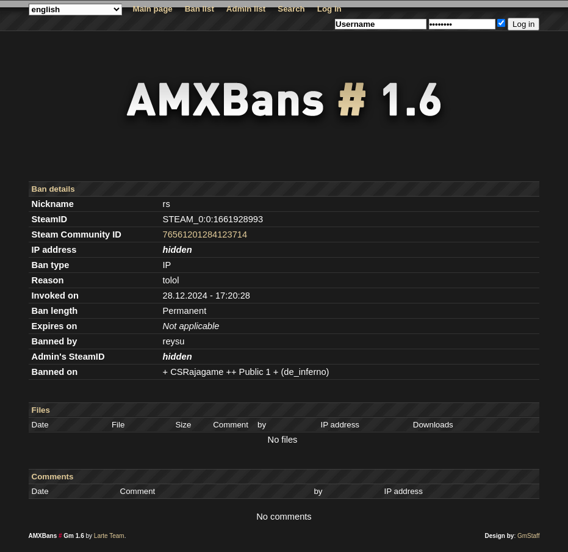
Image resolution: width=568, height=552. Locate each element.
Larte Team (109, 535)
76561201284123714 (205, 234)
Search (291, 8)
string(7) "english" (75, 9)
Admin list (245, 8)
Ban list (199, 8)
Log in (329, 8)
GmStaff (528, 535)
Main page (153, 8)
